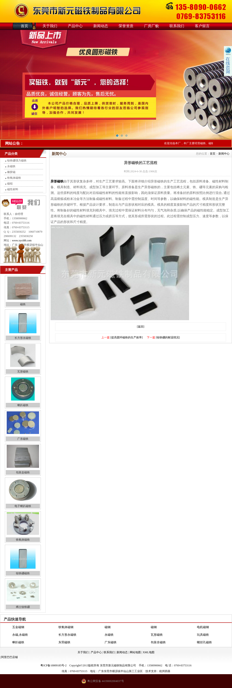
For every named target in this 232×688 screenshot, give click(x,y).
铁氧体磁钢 (65, 627)
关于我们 (49, 26)
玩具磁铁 (203, 634)
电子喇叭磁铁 (23, 506)
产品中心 (75, 26)
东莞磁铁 (64, 642)
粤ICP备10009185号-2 (53, 665)
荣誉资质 (126, 26)
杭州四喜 (164, 671)
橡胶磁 (11, 172)
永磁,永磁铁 (20, 634)
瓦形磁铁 (22, 371)
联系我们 (176, 26)
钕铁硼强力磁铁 (17, 160)
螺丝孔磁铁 (204, 642)
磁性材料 (12, 189)
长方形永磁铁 (23, 338)
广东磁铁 (22, 438)
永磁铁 (11, 166)
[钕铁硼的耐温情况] (168, 337)
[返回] (140, 326)
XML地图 (148, 652)
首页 (24, 26)
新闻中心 (223, 153)
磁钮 (10, 183)
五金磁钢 (18, 627)
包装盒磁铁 (23, 472)
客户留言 (202, 26)
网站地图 (135, 652)
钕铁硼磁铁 (23, 573)
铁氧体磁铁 (14, 177)
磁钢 (108, 627)
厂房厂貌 (151, 26)
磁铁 (23, 304)
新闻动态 (100, 26)
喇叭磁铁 (22, 405)
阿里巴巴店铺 (9, 657)
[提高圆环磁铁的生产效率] (126, 337)
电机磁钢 (203, 627)
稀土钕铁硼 (23, 607)
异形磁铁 (57, 181)
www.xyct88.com (22, 240)
